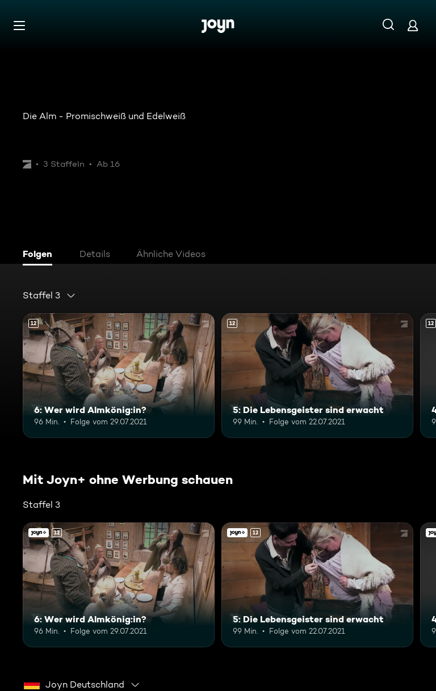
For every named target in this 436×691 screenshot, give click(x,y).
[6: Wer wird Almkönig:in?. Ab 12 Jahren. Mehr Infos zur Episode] (119, 375)
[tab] (40, 255)
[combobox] (49, 295)
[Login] (413, 25)
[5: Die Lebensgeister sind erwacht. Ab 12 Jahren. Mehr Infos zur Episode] (317, 375)
